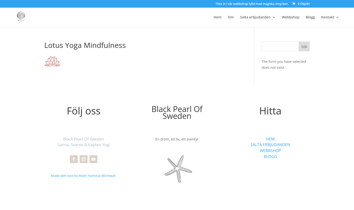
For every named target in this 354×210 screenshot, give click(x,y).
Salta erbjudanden (255, 17)
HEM (270, 139)
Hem (217, 17)
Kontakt (327, 17)
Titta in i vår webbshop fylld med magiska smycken (252, 4)
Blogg (310, 17)
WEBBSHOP (270, 150)
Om (231, 17)
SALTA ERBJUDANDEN (270, 144)
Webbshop (290, 17)
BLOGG (270, 156)
